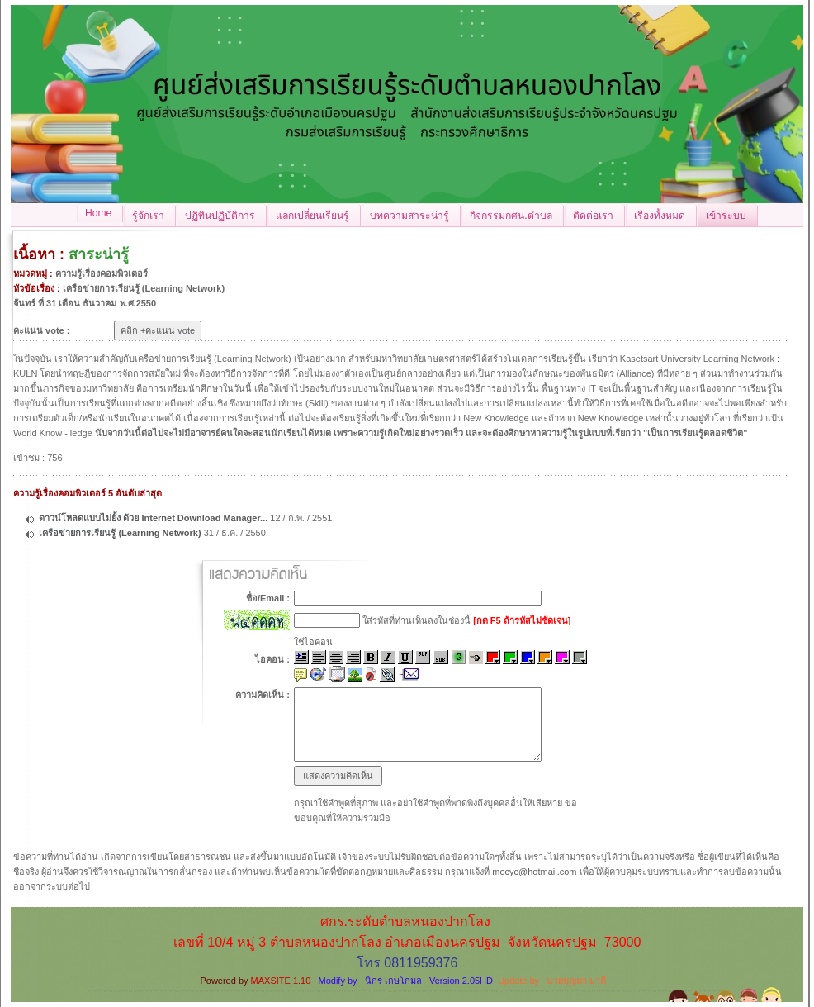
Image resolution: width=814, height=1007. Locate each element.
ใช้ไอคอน (313, 642)
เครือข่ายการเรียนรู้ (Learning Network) (120, 533)
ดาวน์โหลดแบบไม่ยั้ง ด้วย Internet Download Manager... (153, 518)
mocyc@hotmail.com (534, 871)
